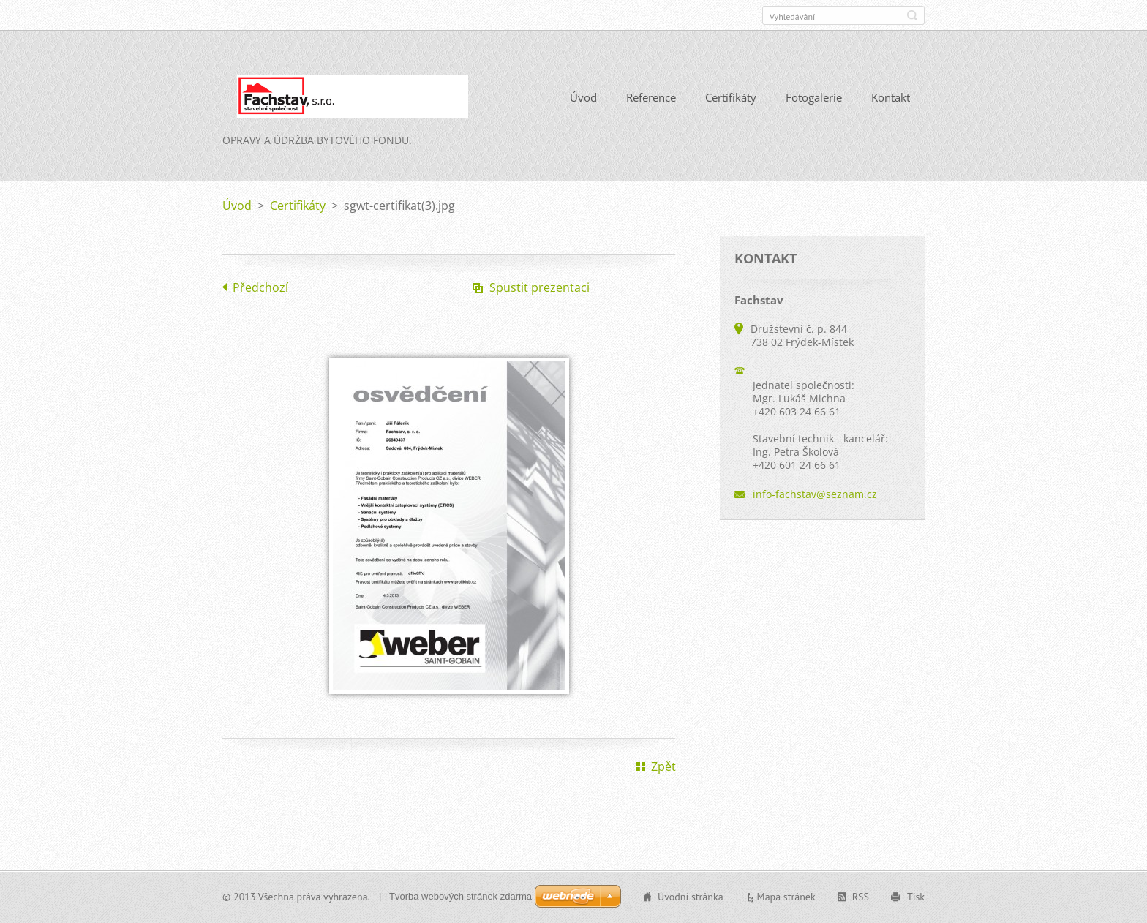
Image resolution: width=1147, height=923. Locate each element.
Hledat (912, 15)
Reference (651, 97)
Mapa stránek (786, 896)
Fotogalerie (814, 97)
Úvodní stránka (690, 896)
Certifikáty (730, 97)
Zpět (663, 766)
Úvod (583, 97)
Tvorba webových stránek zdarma (460, 896)
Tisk (916, 896)
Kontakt (890, 97)
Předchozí (260, 287)
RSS (860, 896)
